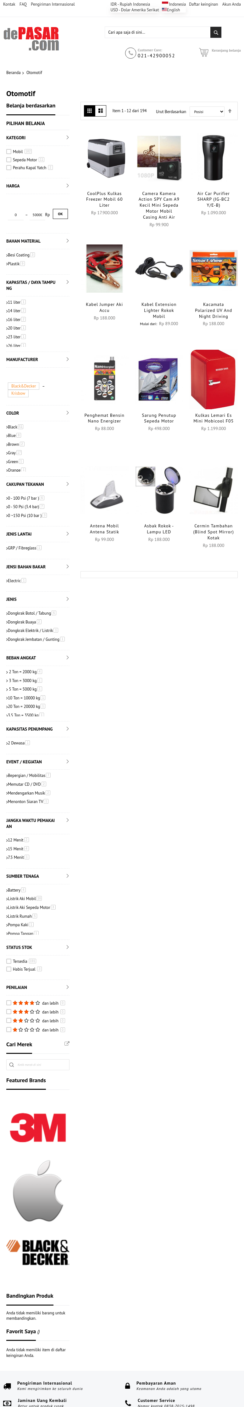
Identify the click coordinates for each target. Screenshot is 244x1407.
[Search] (215, 32)
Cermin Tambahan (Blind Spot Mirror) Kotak (213, 532)
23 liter (17, 305)
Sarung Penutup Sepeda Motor (159, 418)
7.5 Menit (18, 824)
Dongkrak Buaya (25, 588)
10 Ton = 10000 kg (26, 664)
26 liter (17, 314)
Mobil (22, 151)
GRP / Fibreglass (25, 514)
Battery (17, 856)
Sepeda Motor (28, 160)
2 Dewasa (19, 709)
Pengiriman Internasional (53, 4)
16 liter (17, 288)
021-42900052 (156, 56)
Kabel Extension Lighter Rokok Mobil (158, 310)
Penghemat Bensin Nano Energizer (105, 418)
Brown (16, 410)
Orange (17, 436)
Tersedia (24, 927)
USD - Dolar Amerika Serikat (134, 10)
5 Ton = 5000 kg (25, 655)
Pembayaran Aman (156, 1349)
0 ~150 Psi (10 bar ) (27, 482)
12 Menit (18, 806)
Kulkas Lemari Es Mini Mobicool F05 (213, 418)
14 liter (17, 279)
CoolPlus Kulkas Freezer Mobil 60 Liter (104, 199)
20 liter (17, 297)
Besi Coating (21, 223)
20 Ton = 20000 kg (26, 673)
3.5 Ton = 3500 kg (26, 681)
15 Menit (18, 815)
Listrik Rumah (22, 882)
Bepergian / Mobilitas (29, 742)
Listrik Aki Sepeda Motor (32, 873)
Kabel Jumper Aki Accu (104, 307)
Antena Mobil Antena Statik (104, 529)
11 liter (17, 270)
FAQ (23, 4)
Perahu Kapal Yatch (33, 167)
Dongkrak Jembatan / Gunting (36, 605)
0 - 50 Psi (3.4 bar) (26, 473)
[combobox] (163, 32)
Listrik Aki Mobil (25, 865)
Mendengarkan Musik (29, 759)
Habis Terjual (27, 936)
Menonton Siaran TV (28, 768)
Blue (14, 402)
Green (16, 428)
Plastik (16, 232)
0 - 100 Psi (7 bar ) (26, 464)
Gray (15, 419)
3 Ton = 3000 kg (25, 647)
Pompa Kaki (21, 891)
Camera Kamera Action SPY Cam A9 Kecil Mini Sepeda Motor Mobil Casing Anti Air (159, 205)
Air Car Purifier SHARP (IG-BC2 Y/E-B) (213, 199)
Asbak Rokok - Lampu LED (159, 529)
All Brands (66, 1010)
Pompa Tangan (23, 900)
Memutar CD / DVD (27, 750)
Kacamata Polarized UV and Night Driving (213, 310)
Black (15, 393)
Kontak (9, 4)
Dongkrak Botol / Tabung (32, 579)
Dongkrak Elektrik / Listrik (33, 597)
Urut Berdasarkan (171, 111)
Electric (17, 547)
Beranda (13, 72)
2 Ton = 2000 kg (25, 638)
